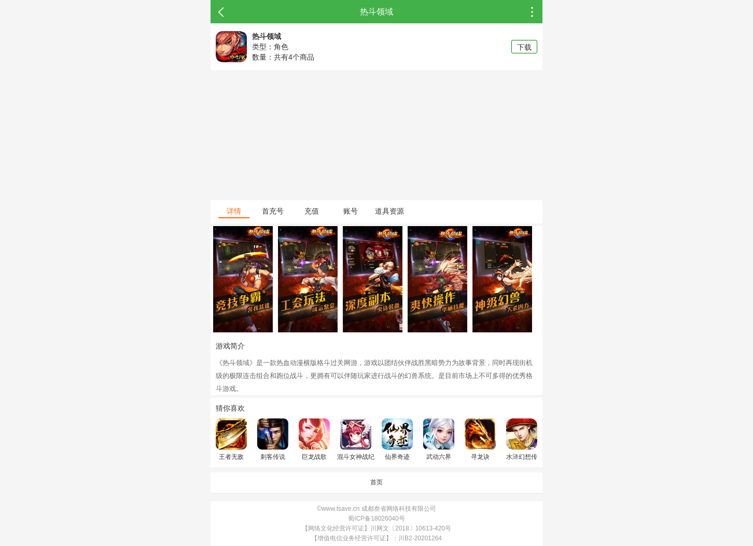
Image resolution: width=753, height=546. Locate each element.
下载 (524, 47)
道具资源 (389, 211)
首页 (376, 482)
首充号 (273, 211)
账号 (350, 211)
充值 (311, 211)
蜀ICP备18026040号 (376, 518)
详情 (234, 211)
